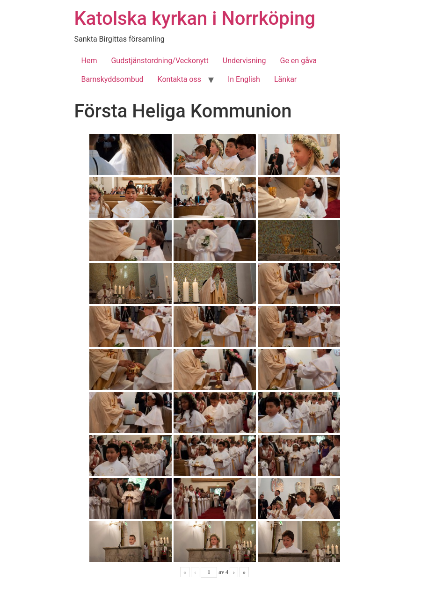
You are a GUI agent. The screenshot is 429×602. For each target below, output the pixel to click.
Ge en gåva (298, 60)
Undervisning (244, 60)
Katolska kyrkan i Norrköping (194, 18)
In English (244, 79)
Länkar (285, 79)
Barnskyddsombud (112, 79)
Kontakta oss (179, 79)
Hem (89, 60)
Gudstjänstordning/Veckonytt (159, 60)
